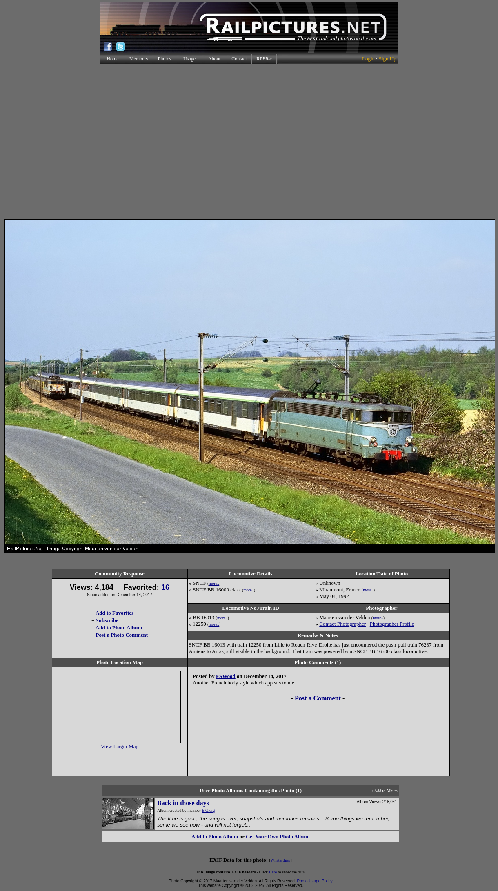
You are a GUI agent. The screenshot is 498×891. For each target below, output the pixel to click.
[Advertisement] (247, 141)
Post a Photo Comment (122, 635)
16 (165, 587)
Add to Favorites (114, 613)
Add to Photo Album (119, 627)
